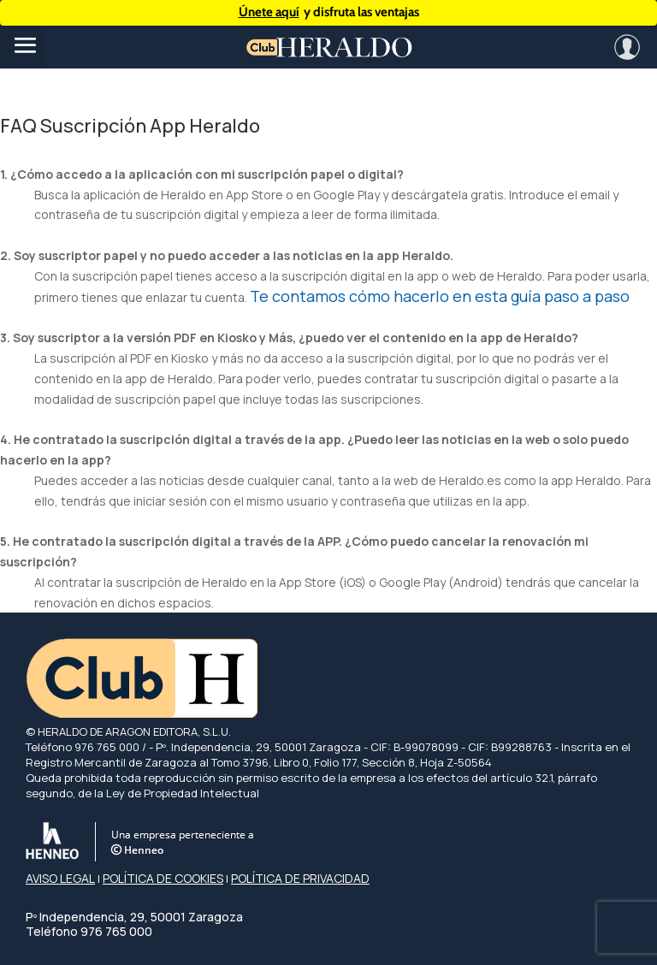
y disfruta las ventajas (329, 12)
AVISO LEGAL (60, 878)
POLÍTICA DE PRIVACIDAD (300, 878)
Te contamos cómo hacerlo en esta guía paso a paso (440, 296)
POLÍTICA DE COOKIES (163, 878)
